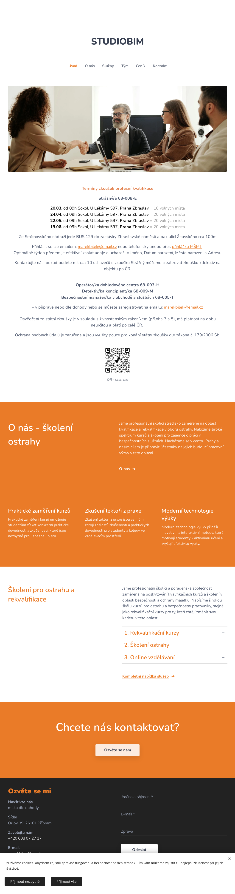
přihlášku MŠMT (187, 246)
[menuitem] (72, 66)
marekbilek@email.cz (97, 246)
